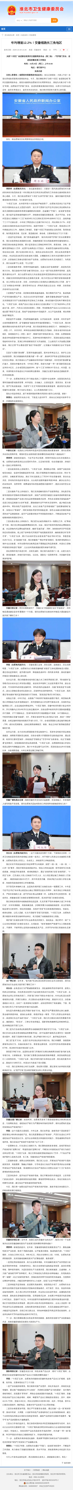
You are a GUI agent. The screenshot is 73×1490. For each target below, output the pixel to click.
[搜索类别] (19, 20)
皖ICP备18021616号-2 (50, 1480)
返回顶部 (67, 1463)
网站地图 (46, 1470)
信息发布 (24, 35)
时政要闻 (33, 35)
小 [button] (67, 50)
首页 (3, 29)
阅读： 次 (47, 50)
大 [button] (60, 50)
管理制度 (36, 1470)
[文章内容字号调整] (61, 50)
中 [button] (64, 50)
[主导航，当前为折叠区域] (69, 29)
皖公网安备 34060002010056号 (36, 1483)
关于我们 (27, 1470)
